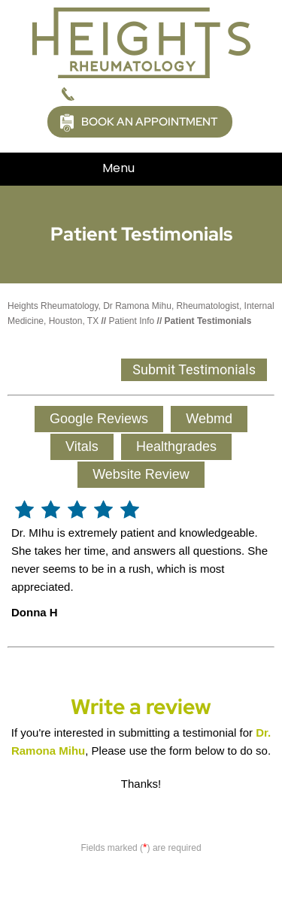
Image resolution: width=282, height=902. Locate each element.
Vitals (82, 446)
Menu (137, 169)
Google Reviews (99, 418)
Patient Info (132, 321)
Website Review (141, 474)
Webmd (209, 418)
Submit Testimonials (194, 369)
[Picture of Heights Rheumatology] (141, 41)
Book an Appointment (149, 121)
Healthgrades (176, 446)
